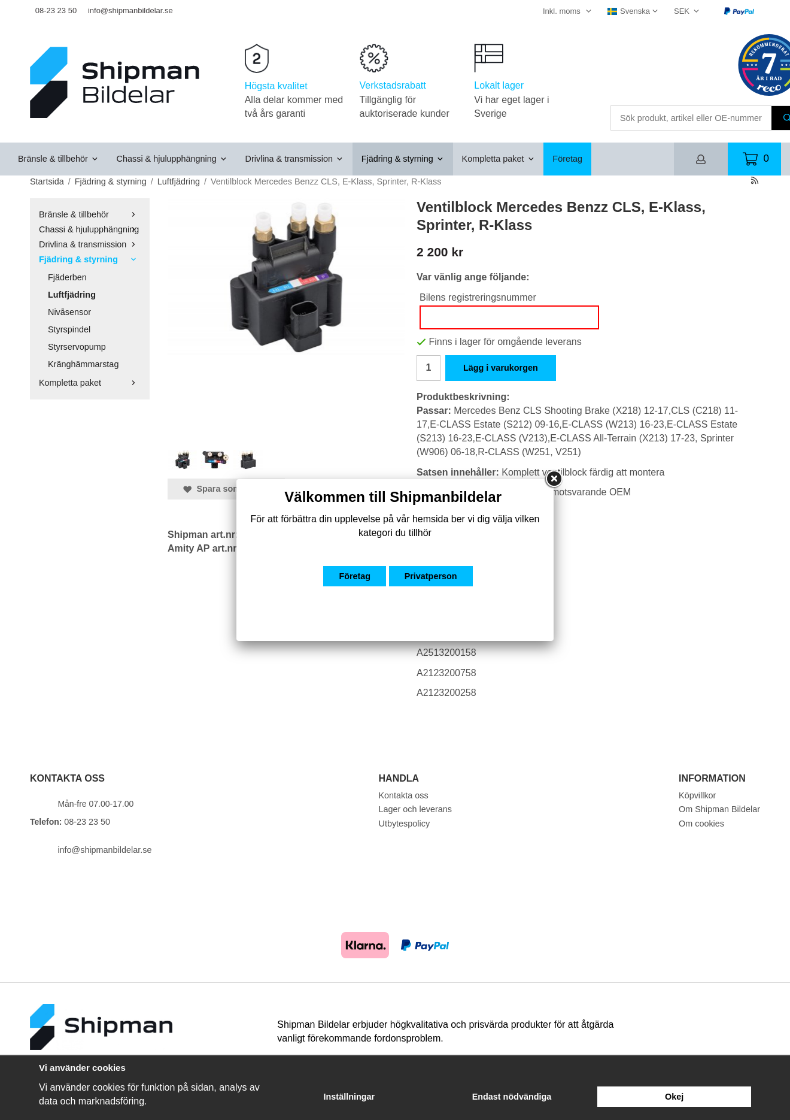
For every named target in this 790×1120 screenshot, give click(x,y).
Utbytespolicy (404, 823)
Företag (567, 159)
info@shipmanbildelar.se (130, 10)
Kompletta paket (498, 159)
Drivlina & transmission (294, 159)
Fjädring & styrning (402, 159)
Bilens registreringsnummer (478, 297)
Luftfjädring (72, 294)
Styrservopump (77, 347)
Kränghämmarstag (83, 364)
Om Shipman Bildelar (719, 809)
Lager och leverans (415, 809)
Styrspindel (69, 329)
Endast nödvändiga (512, 1096)
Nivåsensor (69, 312)
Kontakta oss (404, 795)
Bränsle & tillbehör (58, 159)
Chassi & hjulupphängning (172, 159)
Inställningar (349, 1096)
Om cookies (701, 823)
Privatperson (431, 576)
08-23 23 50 (56, 10)
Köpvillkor (697, 795)
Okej (674, 1096)
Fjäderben (67, 277)
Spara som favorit (226, 489)
